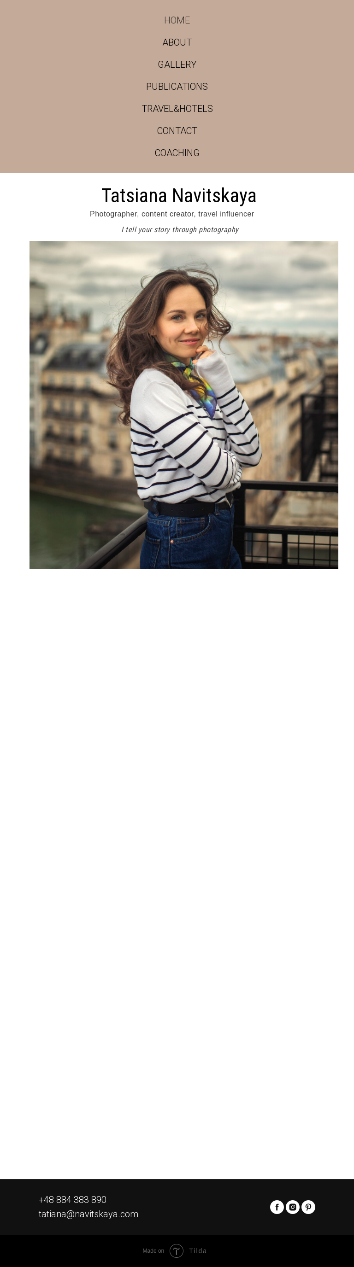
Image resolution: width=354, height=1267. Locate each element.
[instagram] (293, 1207)
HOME (177, 20)
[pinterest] (308, 1207)
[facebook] (277, 1207)
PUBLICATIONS (177, 86)
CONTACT (177, 130)
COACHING (177, 152)
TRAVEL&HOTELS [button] (177, 108)
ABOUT (177, 42)
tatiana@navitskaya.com (88, 1214)
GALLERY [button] (177, 64)
